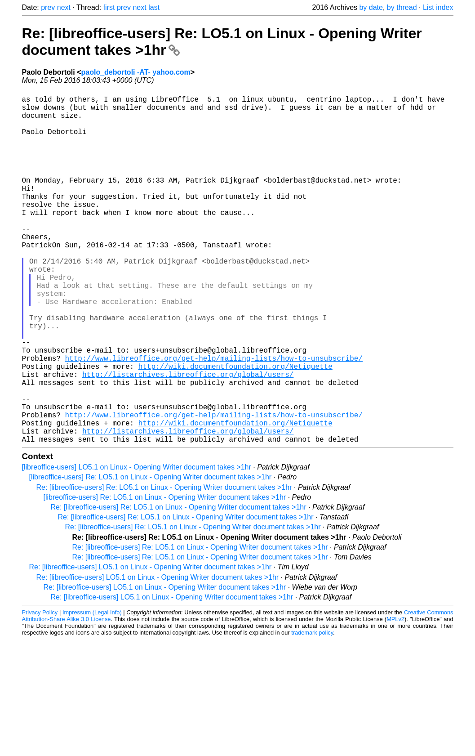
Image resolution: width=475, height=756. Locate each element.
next (64, 7)
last (154, 7)
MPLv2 (395, 696)
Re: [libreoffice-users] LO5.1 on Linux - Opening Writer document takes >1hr (150, 644)
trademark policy (312, 710)
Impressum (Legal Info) (92, 689)
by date (370, 7)
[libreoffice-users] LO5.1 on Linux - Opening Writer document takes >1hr (136, 544)
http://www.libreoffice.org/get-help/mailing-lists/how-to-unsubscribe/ (214, 417)
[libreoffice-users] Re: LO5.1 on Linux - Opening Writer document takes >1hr (150, 554)
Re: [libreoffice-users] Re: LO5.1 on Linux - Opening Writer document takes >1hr (164, 564)
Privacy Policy (40, 689)
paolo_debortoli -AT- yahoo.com (136, 72)
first (109, 7)
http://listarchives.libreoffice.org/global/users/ (187, 437)
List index (438, 7)
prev (48, 7)
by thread (402, 7)
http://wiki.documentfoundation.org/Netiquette (235, 427)
